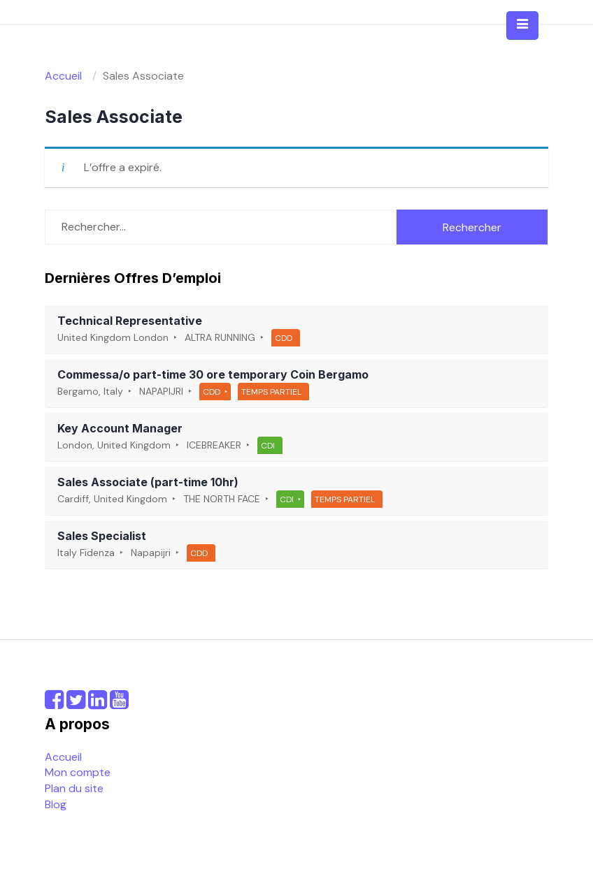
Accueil (63, 757)
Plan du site (74, 788)
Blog (55, 804)
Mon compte (77, 772)
